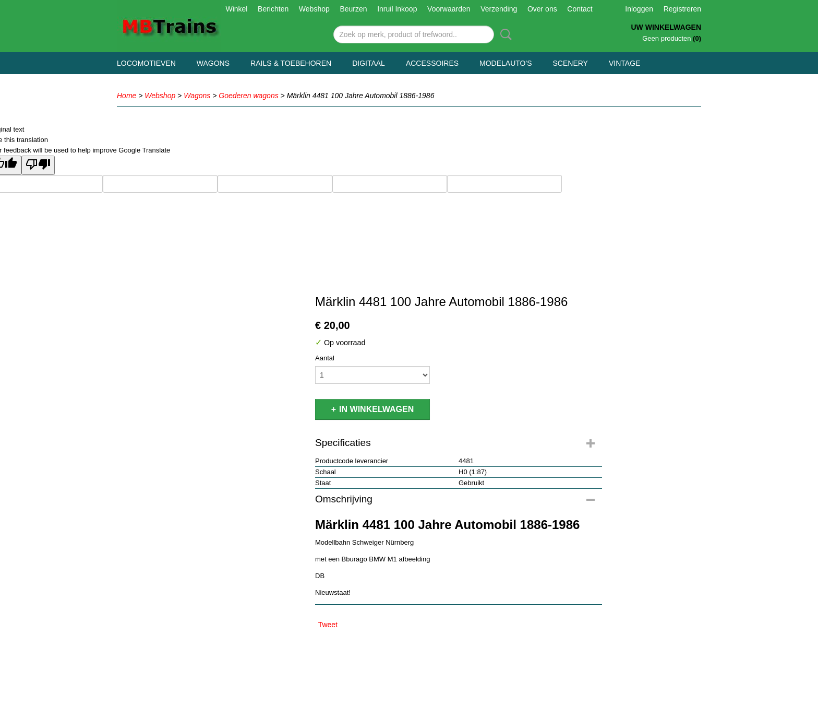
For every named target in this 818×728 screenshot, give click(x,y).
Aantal (324, 358)
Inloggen (639, 9)
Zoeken (504, 34)
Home (126, 95)
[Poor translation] (38, 165)
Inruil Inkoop (397, 9)
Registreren (682, 9)
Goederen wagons (248, 95)
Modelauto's (505, 63)
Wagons (213, 63)
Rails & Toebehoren (290, 63)
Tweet (328, 624)
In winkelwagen (376, 409)
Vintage (624, 63)
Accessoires (432, 63)
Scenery (570, 63)
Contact (579, 9)
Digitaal (368, 63)
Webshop (314, 9)
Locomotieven (146, 63)
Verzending (498, 9)
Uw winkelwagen (666, 27)
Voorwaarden (449, 9)
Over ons (542, 9)
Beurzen (353, 9)
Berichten (273, 9)
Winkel (236, 9)
